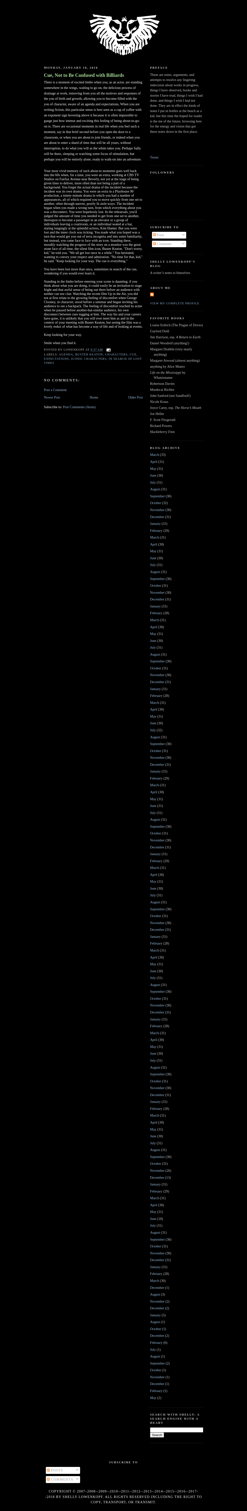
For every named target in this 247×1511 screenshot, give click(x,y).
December (157, 517)
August (155, 489)
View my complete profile (174, 303)
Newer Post (52, 397)
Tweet (154, 157)
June (153, 475)
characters (116, 354)
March (154, 455)
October (155, 503)
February (156, 531)
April (153, 462)
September (157, 496)
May (153, 469)
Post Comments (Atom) (79, 407)
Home (94, 397)
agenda (66, 354)
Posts (158, 235)
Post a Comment (55, 390)
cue (133, 354)
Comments (162, 244)
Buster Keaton (89, 354)
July (153, 482)
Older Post (135, 397)
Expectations (56, 358)
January (155, 524)
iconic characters (89, 358)
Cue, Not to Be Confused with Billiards (84, 75)
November (157, 510)
